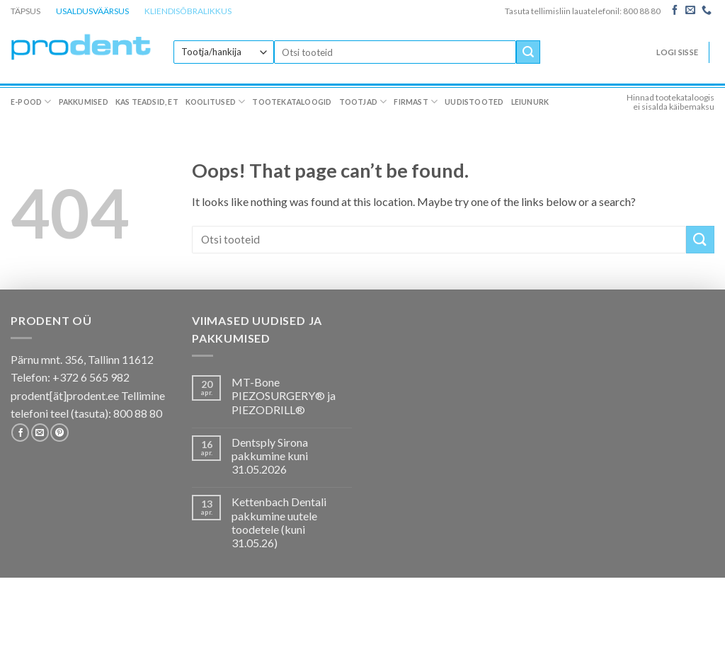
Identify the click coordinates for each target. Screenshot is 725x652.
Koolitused (215, 101)
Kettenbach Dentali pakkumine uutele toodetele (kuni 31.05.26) (279, 522)
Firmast (416, 101)
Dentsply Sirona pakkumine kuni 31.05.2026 (270, 455)
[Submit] (528, 52)
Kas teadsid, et (146, 102)
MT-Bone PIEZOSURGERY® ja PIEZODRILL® (284, 395)
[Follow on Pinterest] (59, 432)
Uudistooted (474, 102)
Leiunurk (530, 102)
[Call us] (707, 10)
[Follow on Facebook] (675, 10)
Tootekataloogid (291, 102)
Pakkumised (83, 102)
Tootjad (363, 101)
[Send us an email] (690, 10)
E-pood (31, 101)
